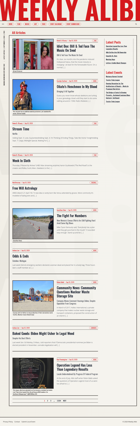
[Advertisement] (118, 137)
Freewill (93, 182)
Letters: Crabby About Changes (116, 63)
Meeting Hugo (110, 59)
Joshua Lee (15, 250)
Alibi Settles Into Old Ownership (116, 52)
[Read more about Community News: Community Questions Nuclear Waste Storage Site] (33, 299)
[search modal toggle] (135, 24)
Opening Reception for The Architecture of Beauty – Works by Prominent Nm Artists (117, 86)
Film (19, 24)
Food (44, 24)
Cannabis (93, 328)
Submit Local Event (28, 422)
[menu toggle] (4, 24)
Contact (17, 422)
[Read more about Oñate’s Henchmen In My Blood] (33, 97)
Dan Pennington (62, 359)
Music (28, 24)
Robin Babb (60, 282)
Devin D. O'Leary (62, 40)
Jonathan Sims (61, 210)
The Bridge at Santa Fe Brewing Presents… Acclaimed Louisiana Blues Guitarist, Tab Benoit (118, 95)
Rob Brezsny (16, 182)
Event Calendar (57, 24)
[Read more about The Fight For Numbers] (33, 225)
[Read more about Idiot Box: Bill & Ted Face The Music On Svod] (33, 55)
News (12, 24)
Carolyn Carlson (62, 81)
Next (64, 401)
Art (36, 24)
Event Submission (74, 24)
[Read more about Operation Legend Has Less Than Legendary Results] (33, 376)
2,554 (59, 401)
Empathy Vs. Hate (111, 56)
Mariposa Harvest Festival (114, 76)
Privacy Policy (8, 422)
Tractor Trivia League (113, 80)
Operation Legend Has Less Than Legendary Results (116, 47)
